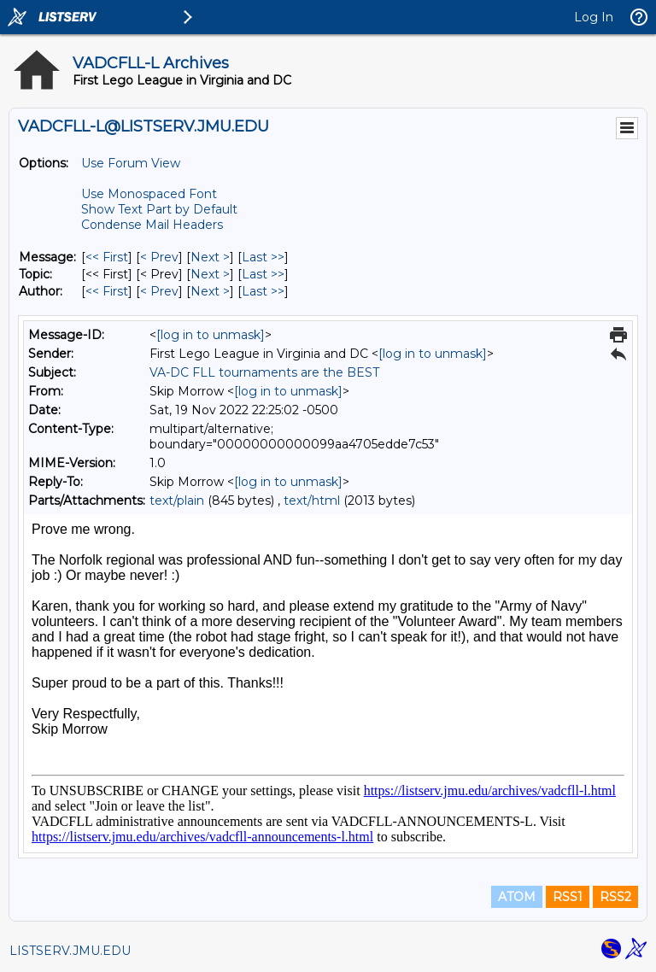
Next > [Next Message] (210, 257)
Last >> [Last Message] (263, 257)
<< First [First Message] (106, 257)
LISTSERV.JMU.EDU (70, 950)
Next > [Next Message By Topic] (210, 274)
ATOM (517, 897)
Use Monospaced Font (149, 194)
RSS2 (615, 897)
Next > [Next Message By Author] (210, 291)
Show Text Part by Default (159, 209)
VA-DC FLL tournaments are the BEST (264, 372)
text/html (312, 500)
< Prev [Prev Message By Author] (159, 291)
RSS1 (568, 897)
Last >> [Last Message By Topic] (263, 274)
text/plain (176, 500)
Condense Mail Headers (152, 224)
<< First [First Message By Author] (106, 291)
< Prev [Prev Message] (159, 257)
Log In (593, 17)
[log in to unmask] (210, 335)
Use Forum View (130, 163)
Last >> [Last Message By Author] (263, 291)
